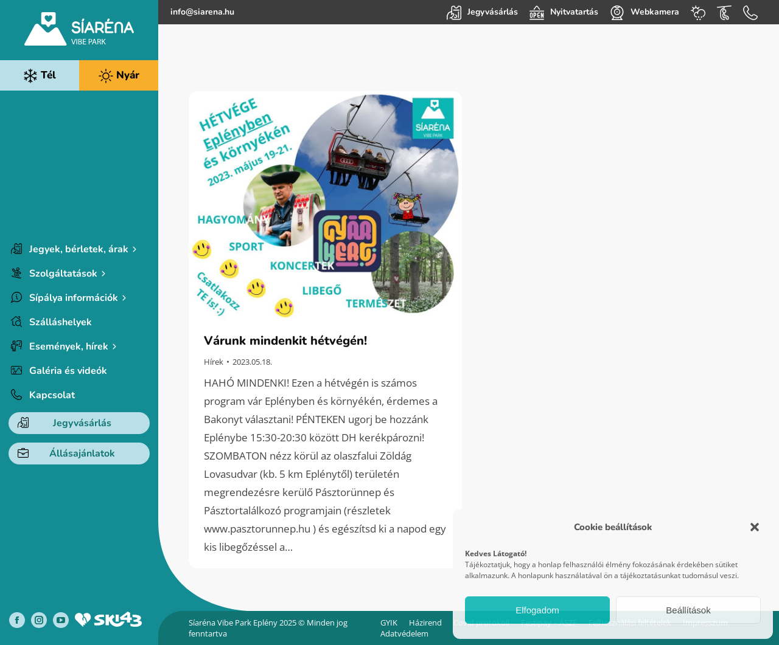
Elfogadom (537, 610)
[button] (755, 527)
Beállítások (688, 610)
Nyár (119, 75)
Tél (39, 75)
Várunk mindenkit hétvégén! (285, 341)
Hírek (213, 361)
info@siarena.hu (202, 12)
